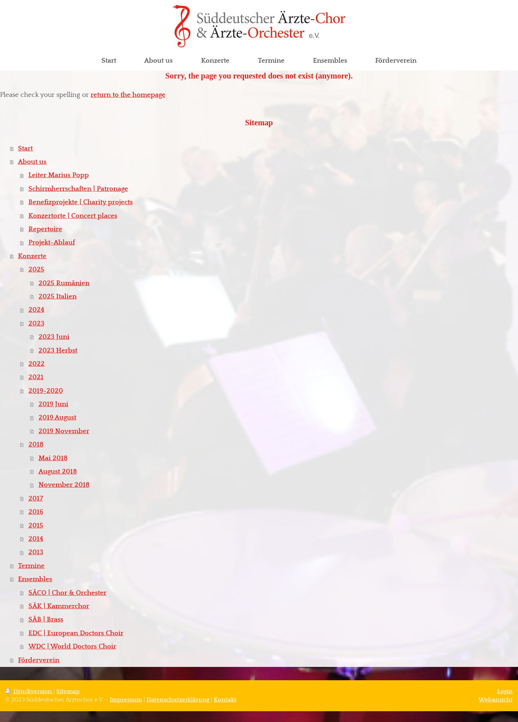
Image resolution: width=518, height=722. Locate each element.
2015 (35, 525)
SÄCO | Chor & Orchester (67, 593)
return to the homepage (128, 95)
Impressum (126, 699)
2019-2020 (45, 391)
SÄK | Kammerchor (58, 606)
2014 (35, 539)
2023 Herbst (57, 350)
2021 (36, 377)
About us (32, 162)
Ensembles (35, 579)
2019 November (63, 431)
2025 (36, 269)
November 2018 (64, 485)
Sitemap (68, 691)
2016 (35, 512)
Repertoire (45, 229)
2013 (35, 552)
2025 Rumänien (64, 283)
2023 (36, 323)
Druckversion (29, 691)
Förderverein (38, 660)
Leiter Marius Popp (58, 175)
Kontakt (225, 699)
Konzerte (32, 256)
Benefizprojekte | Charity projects (80, 202)
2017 (35, 498)
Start (25, 148)
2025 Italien (57, 296)
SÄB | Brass (45, 619)
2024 (36, 310)
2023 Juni (53, 337)
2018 (36, 444)
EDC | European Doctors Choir (75, 633)
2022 (36, 364)
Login (505, 691)
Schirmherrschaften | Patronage (78, 189)
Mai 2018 (53, 458)
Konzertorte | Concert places (72, 216)
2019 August (57, 417)
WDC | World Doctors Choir (72, 646)
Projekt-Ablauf (51, 242)
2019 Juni (53, 404)
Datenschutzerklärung (177, 699)
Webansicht (495, 699)
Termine (31, 566)
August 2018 (57, 471)
